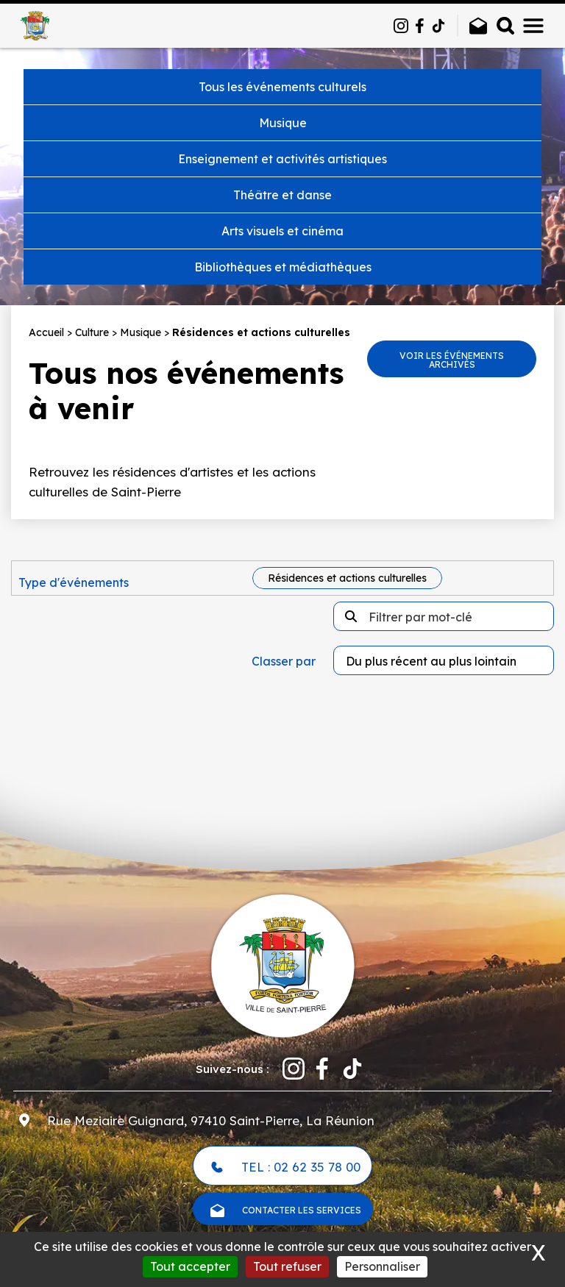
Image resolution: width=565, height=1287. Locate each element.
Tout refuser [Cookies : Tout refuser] (287, 1266)
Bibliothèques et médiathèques (283, 267)
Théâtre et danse (282, 195)
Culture (92, 332)
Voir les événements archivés (451, 360)
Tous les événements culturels (282, 86)
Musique (283, 122)
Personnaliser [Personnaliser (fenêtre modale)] (382, 1266)
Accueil (46, 332)
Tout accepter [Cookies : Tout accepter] (190, 1266)
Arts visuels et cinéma (282, 231)
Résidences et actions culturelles (347, 578)
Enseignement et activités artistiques (282, 158)
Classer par (284, 661)
